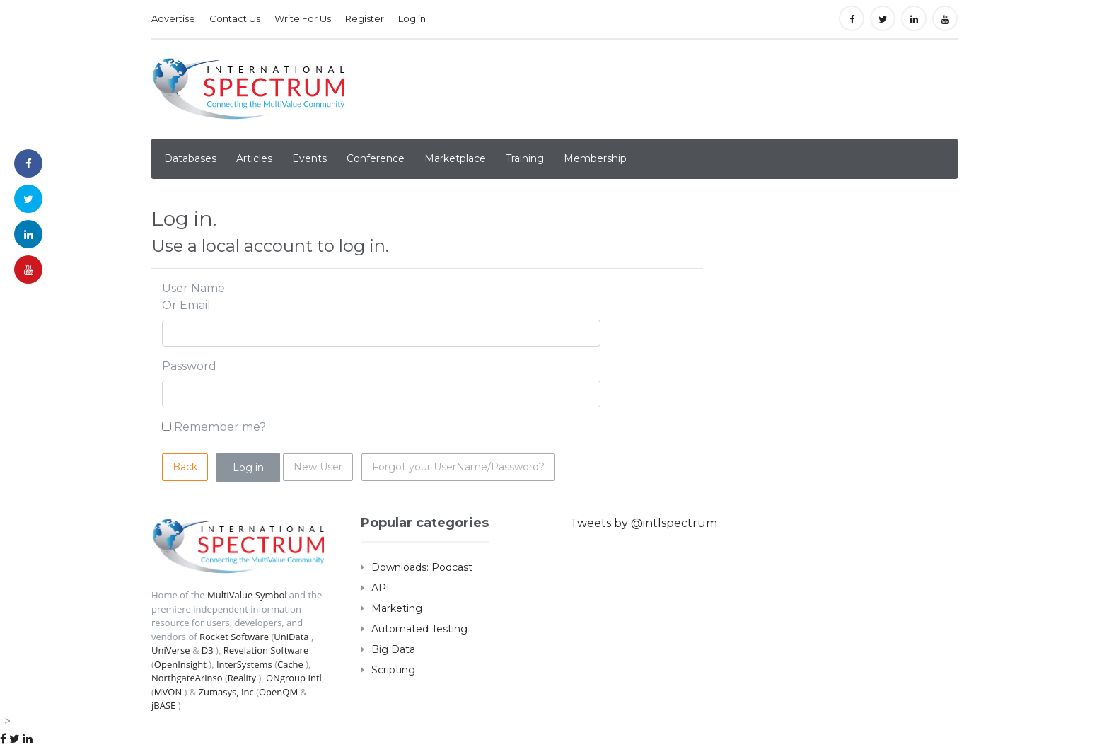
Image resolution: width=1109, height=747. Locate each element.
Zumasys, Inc (226, 691)
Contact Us (234, 18)
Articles (254, 158)
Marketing (396, 608)
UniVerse (170, 650)
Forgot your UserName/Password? (458, 467)
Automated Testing (419, 628)
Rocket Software (234, 636)
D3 (208, 650)
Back (185, 467)
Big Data (393, 649)
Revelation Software (266, 650)
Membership (595, 158)
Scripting (393, 670)
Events (309, 158)
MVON (168, 691)
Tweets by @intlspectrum (643, 523)
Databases (190, 158)
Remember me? (220, 427)
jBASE (163, 705)
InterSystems (244, 664)
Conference (376, 158)
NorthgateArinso (187, 677)
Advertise (173, 18)
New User (318, 467)
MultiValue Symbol (247, 595)
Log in (412, 18)
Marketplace (455, 158)
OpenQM (278, 691)
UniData (291, 636)
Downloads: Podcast (421, 567)
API (380, 587)
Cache (290, 664)
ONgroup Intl (294, 677)
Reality (242, 677)
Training (525, 158)
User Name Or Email (193, 297)
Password (189, 366)
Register (364, 18)
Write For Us (302, 18)
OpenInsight (180, 664)
